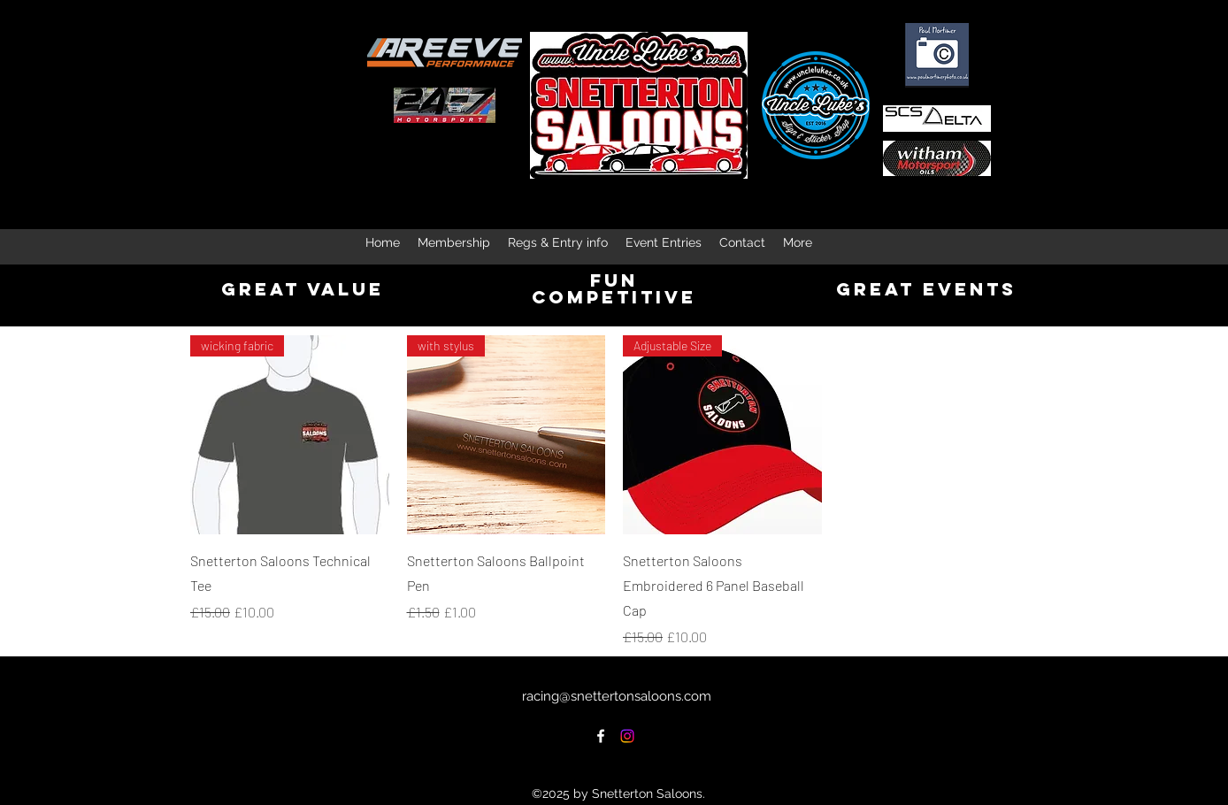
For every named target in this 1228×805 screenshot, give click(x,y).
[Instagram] (627, 736)
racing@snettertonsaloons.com (616, 696)
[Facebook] (601, 736)
